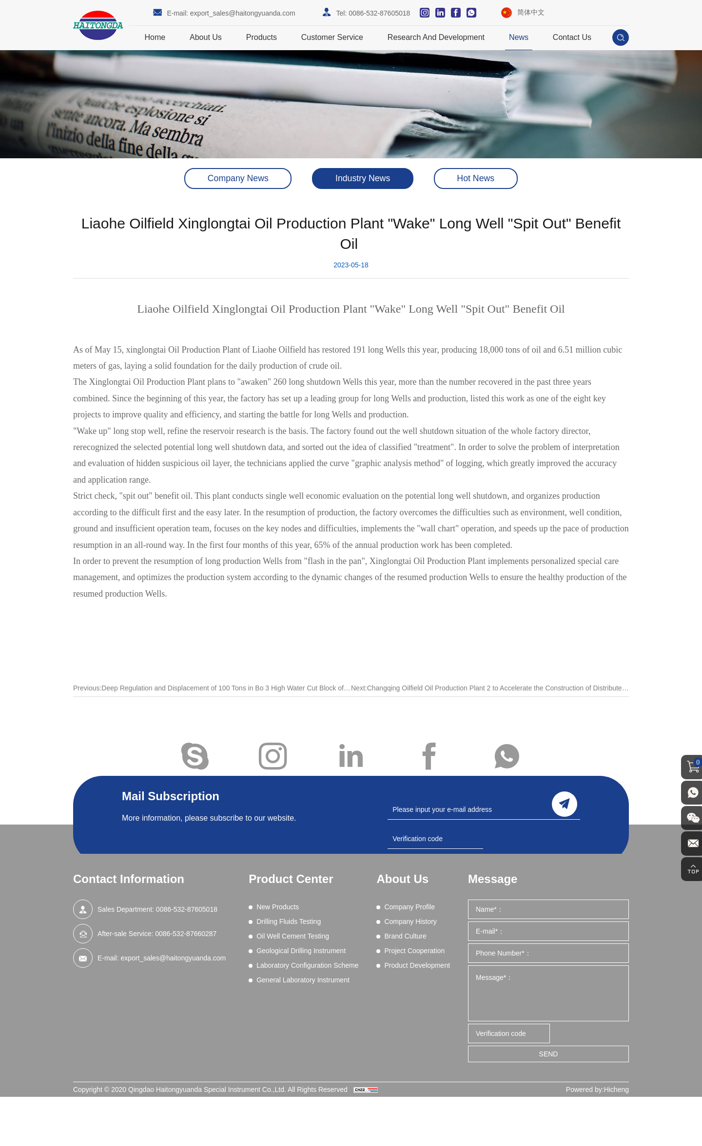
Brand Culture (405, 936)
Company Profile (409, 907)
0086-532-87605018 (379, 13)
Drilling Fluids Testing (288, 921)
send (564, 803)
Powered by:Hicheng (597, 1089)
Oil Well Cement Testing (292, 936)
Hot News (479, 179)
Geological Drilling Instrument (301, 951)
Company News (235, 179)
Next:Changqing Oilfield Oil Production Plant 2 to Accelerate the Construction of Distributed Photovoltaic (490, 699)
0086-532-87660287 (185, 934)
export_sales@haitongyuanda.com (242, 13)
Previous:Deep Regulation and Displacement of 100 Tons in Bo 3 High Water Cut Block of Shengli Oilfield (212, 699)
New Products (277, 907)
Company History (410, 921)
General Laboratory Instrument (303, 980)
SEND (548, 1054)
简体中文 (531, 12)
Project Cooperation (414, 951)
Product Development (417, 965)
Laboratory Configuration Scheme (307, 965)
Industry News (362, 179)
